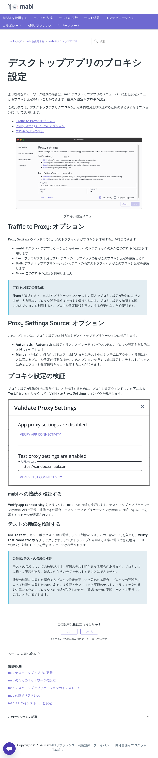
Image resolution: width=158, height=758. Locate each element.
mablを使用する (15, 18)
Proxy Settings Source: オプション (40, 126)
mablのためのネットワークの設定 (32, 680)
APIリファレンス (40, 25)
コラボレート (12, 25)
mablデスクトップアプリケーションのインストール (44, 688)
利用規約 (84, 745)
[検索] (121, 41)
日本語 (57, 750)
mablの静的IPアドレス (24, 695)
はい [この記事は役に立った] (69, 631)
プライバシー (103, 745)
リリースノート (69, 25)
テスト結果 (92, 18)
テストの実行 (68, 18)
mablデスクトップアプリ (63, 41)
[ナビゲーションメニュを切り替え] (143, 7)
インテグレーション (120, 18)
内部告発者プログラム (131, 745)
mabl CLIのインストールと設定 (30, 703)
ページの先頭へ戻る (24, 653)
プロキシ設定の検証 (30, 131)
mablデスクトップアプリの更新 (30, 673)
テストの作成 (43, 18)
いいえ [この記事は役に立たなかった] (89, 631)
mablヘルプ (14, 41)
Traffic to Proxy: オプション (35, 121)
